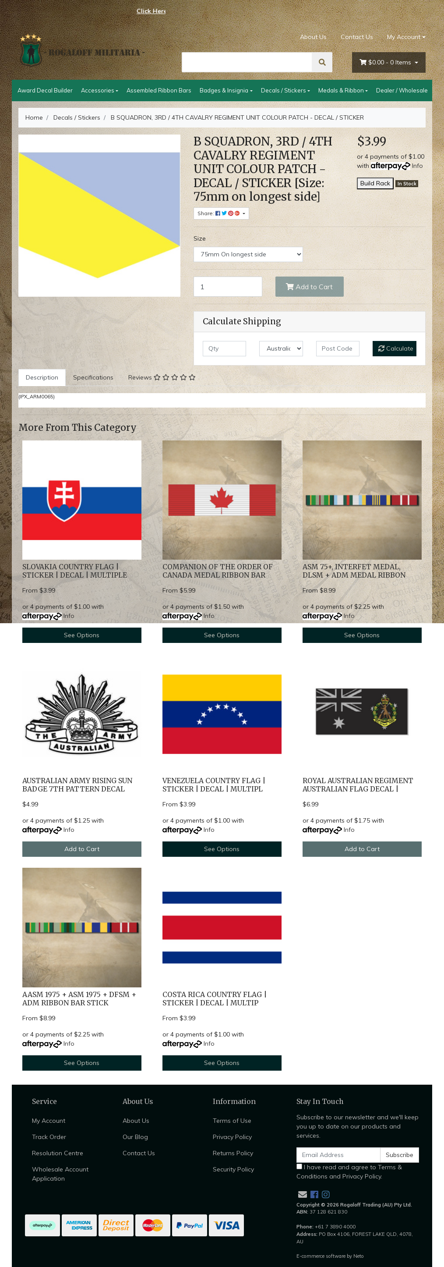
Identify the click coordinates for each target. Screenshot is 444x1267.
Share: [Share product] (219, 213)
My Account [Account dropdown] (403, 37)
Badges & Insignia (224, 90)
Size (200, 238)
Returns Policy (233, 1153)
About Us (313, 37)
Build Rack (375, 183)
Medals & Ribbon (341, 90)
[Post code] (337, 348)
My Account (48, 1121)
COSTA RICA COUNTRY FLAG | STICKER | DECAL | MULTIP (214, 998)
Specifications (93, 377)
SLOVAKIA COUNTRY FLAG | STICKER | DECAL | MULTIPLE (74, 571)
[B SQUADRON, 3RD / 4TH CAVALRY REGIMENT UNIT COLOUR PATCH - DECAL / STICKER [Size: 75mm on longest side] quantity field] (228, 287)
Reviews (162, 377)
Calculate (395, 348)
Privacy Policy (232, 1137)
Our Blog (135, 1137)
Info (417, 166)
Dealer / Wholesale (402, 90)
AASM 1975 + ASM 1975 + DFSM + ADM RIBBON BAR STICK (79, 998)
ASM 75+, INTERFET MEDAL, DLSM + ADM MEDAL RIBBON (354, 571)
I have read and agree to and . (349, 1171)
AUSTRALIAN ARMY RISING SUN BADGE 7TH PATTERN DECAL (77, 785)
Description (42, 377)
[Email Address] (338, 1155)
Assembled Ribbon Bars (159, 90)
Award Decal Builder (45, 90)
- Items (386, 62)
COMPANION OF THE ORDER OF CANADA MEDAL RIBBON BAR (217, 571)
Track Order (49, 1137)
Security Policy (233, 1169)
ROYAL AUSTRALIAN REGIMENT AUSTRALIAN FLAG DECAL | (358, 785)
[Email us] (302, 1194)
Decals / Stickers (283, 90)
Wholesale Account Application (60, 1173)
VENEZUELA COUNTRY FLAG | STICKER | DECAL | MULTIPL (213, 785)
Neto (358, 1256)
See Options (81, 635)
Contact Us (357, 37)
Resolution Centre (57, 1153)
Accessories (97, 90)
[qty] (224, 348)
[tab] (42, 377)
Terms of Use (232, 1121)
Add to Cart (309, 286)
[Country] (281, 348)
